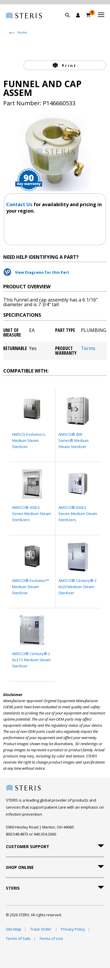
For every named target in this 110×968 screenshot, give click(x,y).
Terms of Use (51, 938)
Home (22, 32)
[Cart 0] (88, 15)
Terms (88, 349)
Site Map (13, 929)
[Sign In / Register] (78, 15)
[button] (70, 22)
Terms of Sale (18, 938)
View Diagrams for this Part (42, 272)
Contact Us (19, 204)
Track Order (41, 929)
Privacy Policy (73, 929)
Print (68, 65)
